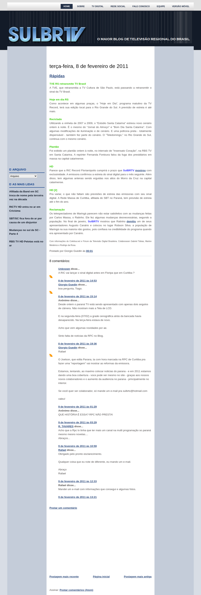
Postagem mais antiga (138, 576)
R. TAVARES (66, 426)
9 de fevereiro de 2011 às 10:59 (77, 446)
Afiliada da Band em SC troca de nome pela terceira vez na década (26, 195)
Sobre (81, 6)
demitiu (131, 221)
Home (66, 6)
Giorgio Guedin (67, 284)
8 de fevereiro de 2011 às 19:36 (77, 343)
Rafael (62, 450)
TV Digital (97, 6)
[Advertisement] (27, 105)
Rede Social (118, 6)
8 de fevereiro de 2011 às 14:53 (77, 280)
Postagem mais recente (64, 576)
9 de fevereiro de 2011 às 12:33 (77, 481)
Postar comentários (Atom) (76, 590)
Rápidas (57, 76)
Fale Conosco (141, 6)
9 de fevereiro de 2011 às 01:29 (77, 406)
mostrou (140, 170)
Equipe (161, 6)
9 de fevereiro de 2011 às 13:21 (77, 497)
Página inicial (101, 576)
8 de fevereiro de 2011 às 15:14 (77, 296)
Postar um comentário (63, 507)
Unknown (64, 268)
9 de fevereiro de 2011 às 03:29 (77, 422)
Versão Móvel (180, 6)
